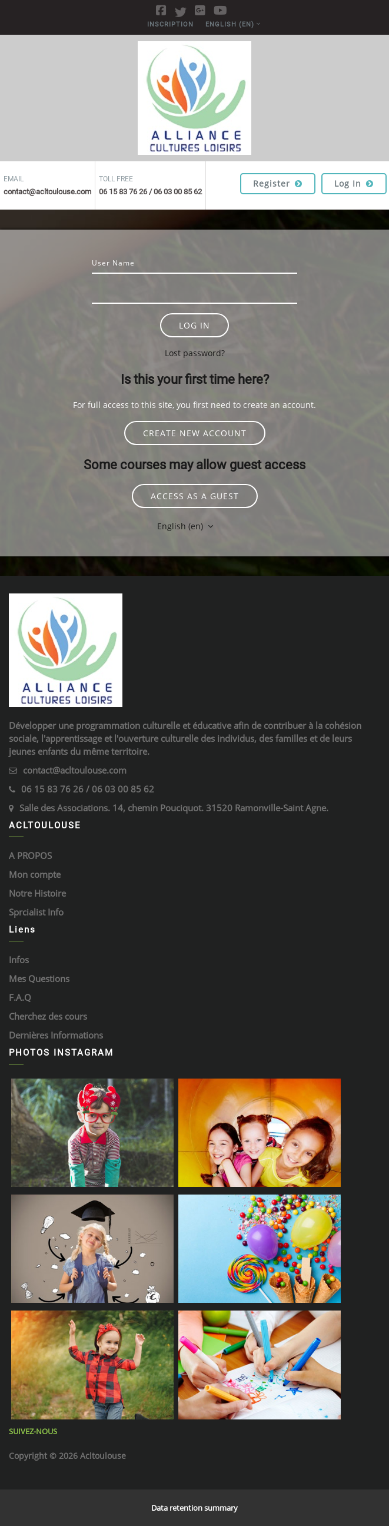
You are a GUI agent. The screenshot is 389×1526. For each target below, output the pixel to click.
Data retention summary (194, 1507)
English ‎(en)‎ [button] (181, 526)
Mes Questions (39, 978)
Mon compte (35, 874)
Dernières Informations (56, 1035)
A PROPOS (30, 855)
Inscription (170, 24)
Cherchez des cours (48, 1016)
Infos (19, 960)
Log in (354, 183)
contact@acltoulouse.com (75, 770)
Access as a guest (195, 496)
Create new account (195, 433)
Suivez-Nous (33, 1431)
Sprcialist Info (36, 912)
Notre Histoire (37, 893)
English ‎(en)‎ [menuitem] (229, 24)
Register (277, 183)
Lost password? (195, 353)
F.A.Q (20, 997)
